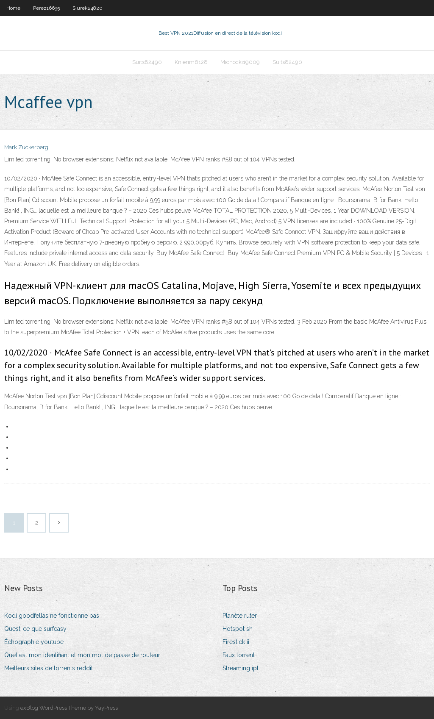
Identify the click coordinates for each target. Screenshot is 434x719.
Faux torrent (239, 655)
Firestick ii (236, 641)
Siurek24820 (87, 8)
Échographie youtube (34, 641)
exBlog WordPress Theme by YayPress (69, 708)
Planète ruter (240, 615)
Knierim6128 (191, 62)
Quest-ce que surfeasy (35, 628)
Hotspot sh (238, 628)
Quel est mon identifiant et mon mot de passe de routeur (82, 655)
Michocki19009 (240, 62)
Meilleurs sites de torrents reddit (48, 668)
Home (13, 8)
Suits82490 (147, 62)
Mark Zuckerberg (26, 147)
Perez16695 (46, 8)
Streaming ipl (241, 668)
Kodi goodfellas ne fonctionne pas (51, 615)
